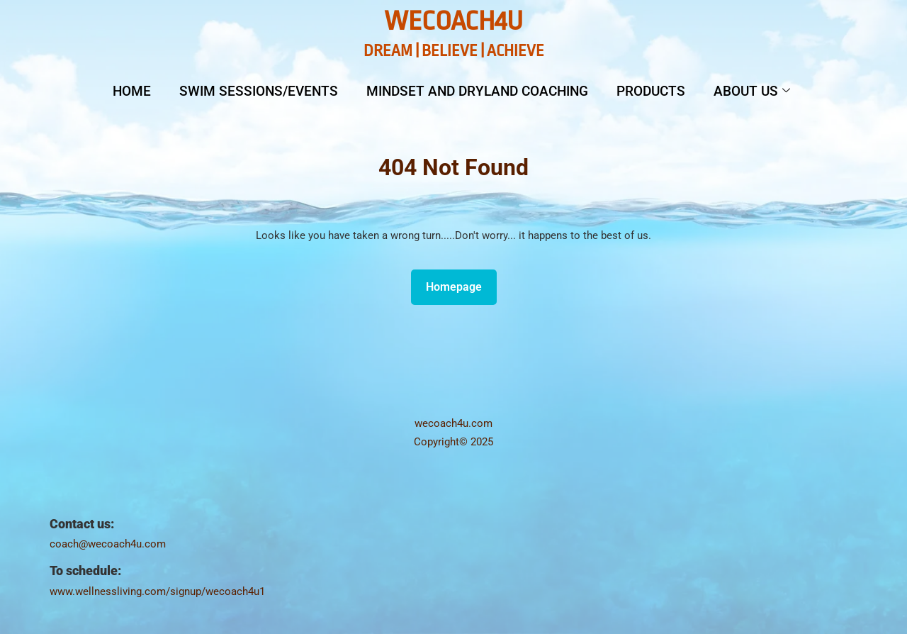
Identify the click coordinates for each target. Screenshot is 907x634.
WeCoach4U (453, 21)
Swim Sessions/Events (258, 91)
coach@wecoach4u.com (108, 544)
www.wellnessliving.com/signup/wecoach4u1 (157, 591)
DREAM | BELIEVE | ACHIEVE (454, 51)
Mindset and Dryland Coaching (477, 91)
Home (132, 91)
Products (650, 91)
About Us (752, 91)
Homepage (459, 283)
